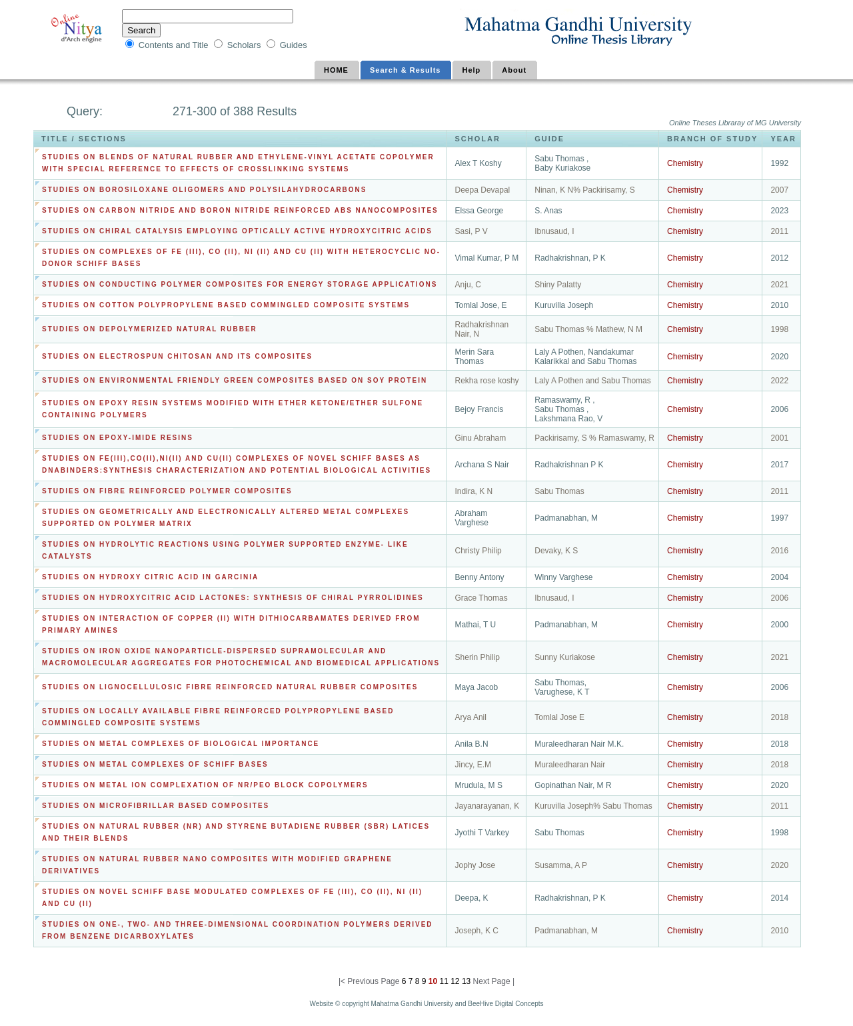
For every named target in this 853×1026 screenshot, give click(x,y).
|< (343, 981)
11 (442, 981)
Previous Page (373, 981)
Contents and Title (175, 45)
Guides (293, 45)
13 (465, 981)
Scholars (245, 45)
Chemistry (685, 163)
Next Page (491, 981)
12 (454, 981)
